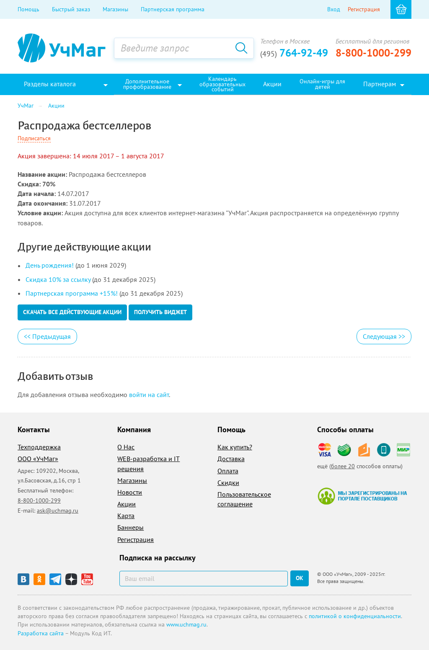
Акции (126, 504)
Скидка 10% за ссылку (58, 279)
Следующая (384, 336)
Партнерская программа (172, 9)
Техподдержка (39, 447)
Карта (125, 515)
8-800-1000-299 (373, 52)
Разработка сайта (41, 633)
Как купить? (234, 447)
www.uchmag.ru (186, 624)
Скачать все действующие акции (72, 312)
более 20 (343, 466)
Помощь (28, 9)
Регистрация (364, 9)
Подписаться (34, 138)
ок (299, 578)
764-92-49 (294, 52)
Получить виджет (160, 312)
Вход (333, 9)
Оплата (227, 471)
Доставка (231, 458)
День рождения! (50, 265)
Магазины (115, 9)
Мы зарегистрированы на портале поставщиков (362, 495)
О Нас (125, 447)
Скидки (228, 482)
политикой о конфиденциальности (355, 616)
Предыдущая (47, 336)
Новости (129, 492)
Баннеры (130, 527)
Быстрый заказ (71, 9)
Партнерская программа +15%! (72, 293)
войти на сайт (149, 394)
